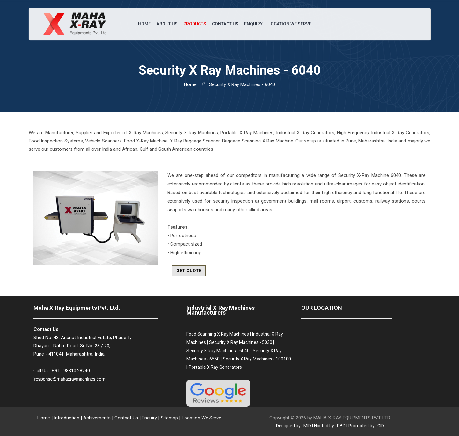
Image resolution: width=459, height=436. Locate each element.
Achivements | (98, 418)
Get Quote (188, 270)
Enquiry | (151, 418)
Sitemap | (170, 418)
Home (144, 23)
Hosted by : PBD (330, 425)
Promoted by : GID (366, 425)
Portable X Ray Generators (215, 367)
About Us (167, 23)
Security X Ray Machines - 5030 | (241, 342)
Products (194, 23)
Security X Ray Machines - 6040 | (218, 350)
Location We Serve (289, 23)
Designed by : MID (293, 425)
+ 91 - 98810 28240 (70, 370)
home (190, 84)
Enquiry (253, 23)
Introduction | (68, 418)
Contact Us (225, 23)
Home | (45, 418)
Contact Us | (127, 418)
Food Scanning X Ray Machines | (218, 334)
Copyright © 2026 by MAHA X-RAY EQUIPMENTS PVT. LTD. (330, 418)
